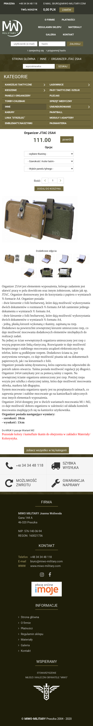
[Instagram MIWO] (42, 575)
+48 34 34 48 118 (28, 3)
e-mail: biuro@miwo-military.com (64, 3)
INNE (43, 59)
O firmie (24, 623)
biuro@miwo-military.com (46, 561)
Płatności (25, 628)
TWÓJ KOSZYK (29, 9)
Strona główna (23, 59)
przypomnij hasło (56, 50)
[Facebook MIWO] (50, 575)
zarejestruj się (35, 50)
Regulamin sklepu (30, 634)
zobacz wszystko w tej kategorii (46, 450)
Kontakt (24, 651)
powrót (67, 139)
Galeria (24, 645)
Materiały (25, 639)
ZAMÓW (66, 9)
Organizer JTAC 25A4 (66, 59)
